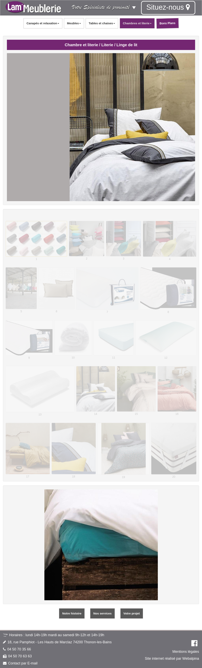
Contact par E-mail (22, 663)
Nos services (102, 613)
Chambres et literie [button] (137, 23)
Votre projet (131, 613)
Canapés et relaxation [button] (43, 23)
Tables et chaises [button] (102, 23)
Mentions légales (185, 652)
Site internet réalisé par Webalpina (172, 658)
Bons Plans (167, 23)
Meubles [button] (74, 23)
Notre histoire (71, 613)
